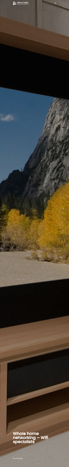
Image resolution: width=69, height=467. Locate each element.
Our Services (18, 458)
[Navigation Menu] (55, 3)
